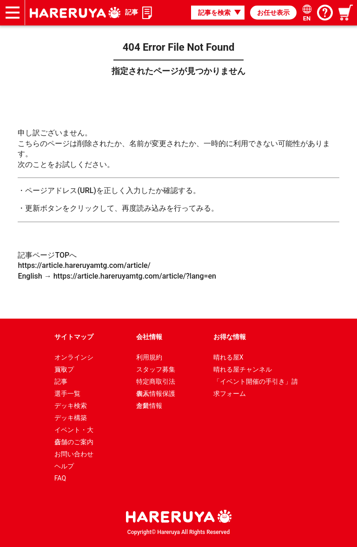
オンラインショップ (73, 358)
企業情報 (149, 405)
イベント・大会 (73, 431)
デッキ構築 (70, 417)
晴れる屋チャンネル (242, 369)
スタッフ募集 (155, 369)
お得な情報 (229, 336)
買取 (60, 369)
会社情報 (149, 336)
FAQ (60, 478)
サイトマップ (73, 336)
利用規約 (149, 357)
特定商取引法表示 (155, 382)
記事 (131, 12)
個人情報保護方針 (155, 395)
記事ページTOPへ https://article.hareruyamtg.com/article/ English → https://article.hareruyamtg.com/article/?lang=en (117, 265)
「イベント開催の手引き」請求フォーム (255, 382)
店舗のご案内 (73, 442)
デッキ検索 (70, 405)
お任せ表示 (273, 12)
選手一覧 (67, 393)
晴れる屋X (228, 357)
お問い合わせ (73, 454)
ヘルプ (64, 466)
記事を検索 (214, 12)
